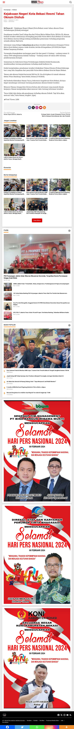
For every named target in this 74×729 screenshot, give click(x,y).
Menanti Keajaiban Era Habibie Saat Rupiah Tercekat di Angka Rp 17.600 (28, 392)
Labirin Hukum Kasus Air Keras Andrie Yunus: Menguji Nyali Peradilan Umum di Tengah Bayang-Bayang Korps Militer (13, 158)
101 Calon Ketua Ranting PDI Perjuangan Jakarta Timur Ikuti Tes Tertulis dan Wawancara (40, 293)
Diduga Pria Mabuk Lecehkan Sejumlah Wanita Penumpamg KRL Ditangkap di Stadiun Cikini (14, 139)
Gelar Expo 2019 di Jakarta (20, 113)
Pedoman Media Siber (52, 720)
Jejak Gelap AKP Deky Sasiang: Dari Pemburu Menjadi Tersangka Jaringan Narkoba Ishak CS (36, 212)
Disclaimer (5, 722)
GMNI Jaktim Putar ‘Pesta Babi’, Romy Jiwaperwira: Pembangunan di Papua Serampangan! (41, 283)
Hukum (5, 21)
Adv (62, 720)
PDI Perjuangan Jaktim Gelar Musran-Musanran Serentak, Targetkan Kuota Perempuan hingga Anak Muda (35, 277)
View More (37, 220)
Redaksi (29, 720)
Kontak (35, 720)
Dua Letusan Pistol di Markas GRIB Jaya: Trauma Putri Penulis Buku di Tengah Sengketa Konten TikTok (36, 139)
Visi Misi (42, 720)
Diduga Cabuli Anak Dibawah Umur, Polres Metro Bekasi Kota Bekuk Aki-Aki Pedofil (54, 114)
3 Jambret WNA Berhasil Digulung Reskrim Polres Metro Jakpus (59, 139)
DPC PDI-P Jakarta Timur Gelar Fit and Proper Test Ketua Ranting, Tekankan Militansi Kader (41, 312)
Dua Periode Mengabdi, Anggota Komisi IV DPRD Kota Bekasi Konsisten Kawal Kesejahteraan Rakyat (41, 303)
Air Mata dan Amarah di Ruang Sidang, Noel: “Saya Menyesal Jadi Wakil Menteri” (31, 381)
